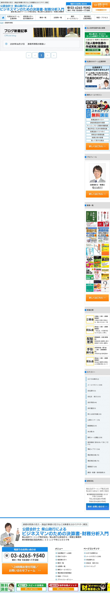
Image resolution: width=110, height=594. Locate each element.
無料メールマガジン (72, 17)
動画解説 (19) (92, 426)
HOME (3, 17)
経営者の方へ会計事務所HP (28, 17)
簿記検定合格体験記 (87, 17)
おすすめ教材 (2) (93, 379)
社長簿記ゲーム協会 (65, 553)
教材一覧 (43, 18)
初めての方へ (62, 556)
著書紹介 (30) (92, 467)
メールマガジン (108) (95, 385)
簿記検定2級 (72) (93, 455)
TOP (1, 23)
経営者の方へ (62, 560)
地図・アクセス (102, 18)
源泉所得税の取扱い (36, 44)
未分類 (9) (91, 432)
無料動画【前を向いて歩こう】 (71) (98, 443)
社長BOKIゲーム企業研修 (13, 17)
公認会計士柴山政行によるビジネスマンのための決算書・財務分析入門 (32, 6)
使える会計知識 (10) (94, 414)
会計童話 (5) (92, 408)
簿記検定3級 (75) (93, 461)
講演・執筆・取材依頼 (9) (96, 472)
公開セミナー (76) (94, 420)
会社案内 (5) (92, 391)
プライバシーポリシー (65, 579)
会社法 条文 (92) (92, 563)
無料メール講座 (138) (95, 437)
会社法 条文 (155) (94, 397)
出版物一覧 (58, 18)
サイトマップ (90, 566)
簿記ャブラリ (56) (94, 449)
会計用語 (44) (92, 402)
